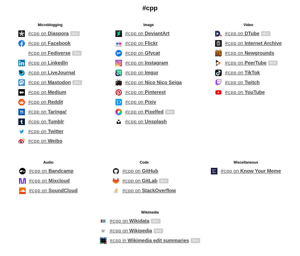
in (149, 241)
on (48, 33)
